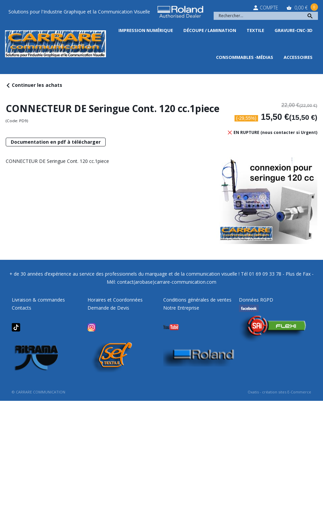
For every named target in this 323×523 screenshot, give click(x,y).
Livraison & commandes (38, 300)
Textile (255, 30)
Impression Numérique (145, 30)
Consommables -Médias (244, 57)
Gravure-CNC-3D (294, 30)
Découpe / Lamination (209, 30)
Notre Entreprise (181, 308)
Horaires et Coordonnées (115, 300)
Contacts (21, 308)
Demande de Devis (108, 308)
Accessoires (298, 57)
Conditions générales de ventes (197, 300)
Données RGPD (256, 300)
